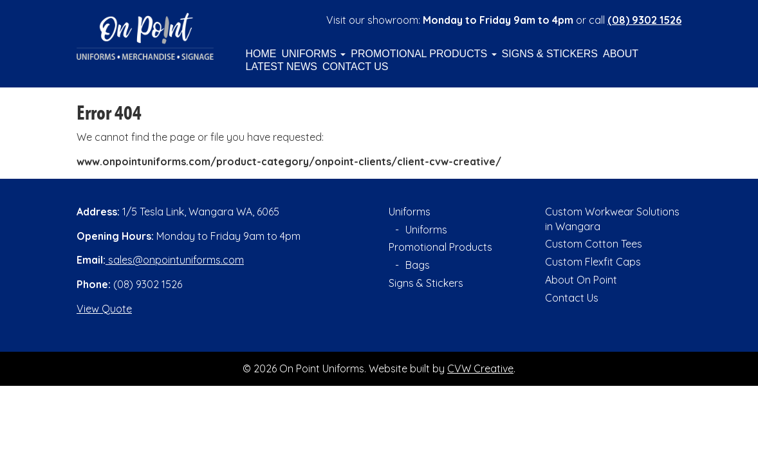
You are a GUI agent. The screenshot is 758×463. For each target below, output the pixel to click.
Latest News (281, 66)
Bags (417, 265)
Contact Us (355, 66)
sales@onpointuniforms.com (175, 259)
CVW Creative (480, 368)
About (620, 53)
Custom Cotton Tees (593, 243)
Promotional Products (423, 53)
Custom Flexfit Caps (593, 261)
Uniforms (314, 53)
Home (261, 53)
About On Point (581, 279)
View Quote (104, 308)
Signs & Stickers (550, 53)
